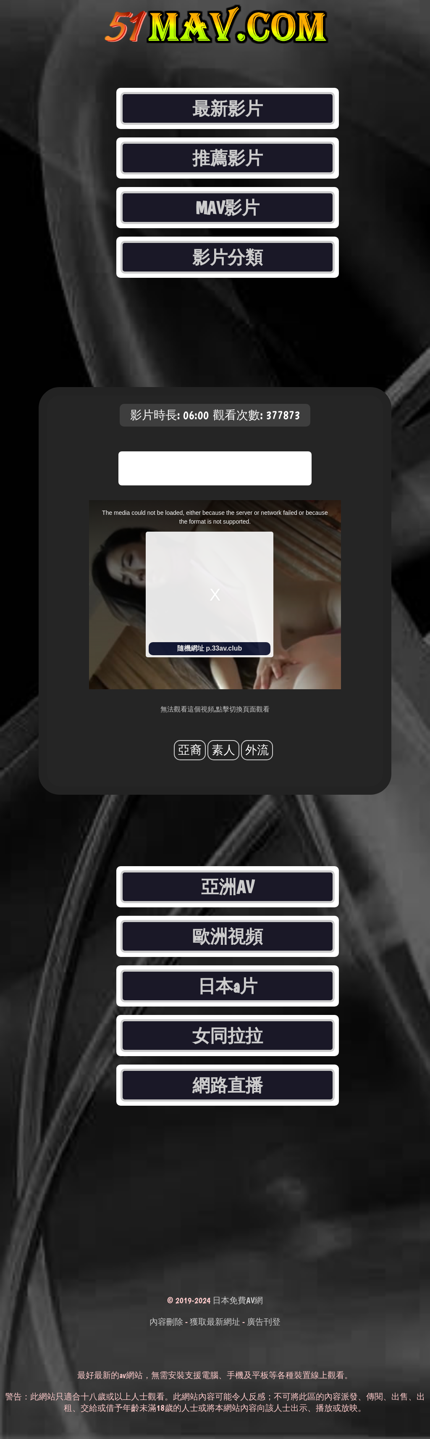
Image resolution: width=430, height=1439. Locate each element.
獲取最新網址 (215, 1322)
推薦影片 (227, 158)
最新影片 (227, 108)
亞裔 (190, 750)
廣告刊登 (264, 1322)
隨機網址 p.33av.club (209, 648)
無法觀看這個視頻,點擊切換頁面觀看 (215, 709)
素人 (223, 750)
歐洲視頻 (227, 936)
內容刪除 (166, 1322)
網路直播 (227, 1085)
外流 (257, 750)
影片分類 (227, 257)
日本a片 (227, 985)
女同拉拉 (227, 1035)
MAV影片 (228, 207)
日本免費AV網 (237, 1300)
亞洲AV (227, 886)
